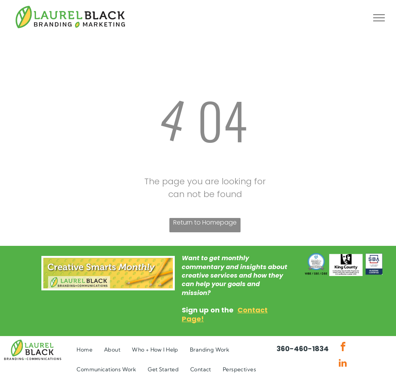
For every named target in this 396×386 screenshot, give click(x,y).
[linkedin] (343, 364)
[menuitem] (84, 350)
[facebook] (343, 348)
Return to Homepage (205, 222)
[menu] (379, 18)
